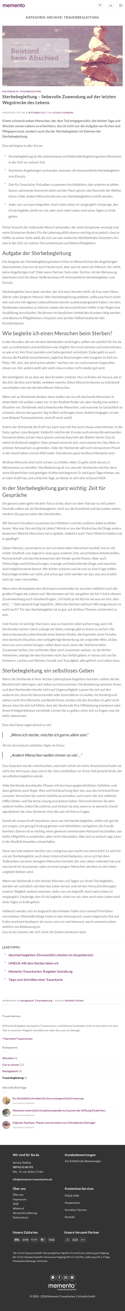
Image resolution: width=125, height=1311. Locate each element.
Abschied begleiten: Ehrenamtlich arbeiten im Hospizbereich (50, 955)
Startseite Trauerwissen (17, 1038)
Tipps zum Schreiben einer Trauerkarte (35, 980)
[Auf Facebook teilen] (59, 1278)
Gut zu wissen (10, 1064)
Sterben (80, 1000)
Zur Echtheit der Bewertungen (83, 1161)
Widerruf (18, 1208)
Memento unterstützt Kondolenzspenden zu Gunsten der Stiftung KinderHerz (59, 1110)
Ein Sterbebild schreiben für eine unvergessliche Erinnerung (48, 1098)
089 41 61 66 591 (23, 1167)
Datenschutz (20, 1217)
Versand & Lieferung (25, 1213)
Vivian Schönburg (63, 112)
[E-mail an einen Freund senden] (66, 1278)
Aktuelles (8, 1058)
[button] (110, 5)
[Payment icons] (75, 1239)
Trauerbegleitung (30, 91)
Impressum (19, 1199)
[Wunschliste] (100, 5)
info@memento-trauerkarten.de (32, 1179)
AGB (15, 1203)
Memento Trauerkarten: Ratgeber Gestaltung (40, 971)
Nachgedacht (10, 91)
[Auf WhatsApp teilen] (53, 1278)
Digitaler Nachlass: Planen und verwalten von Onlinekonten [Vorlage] (54, 1122)
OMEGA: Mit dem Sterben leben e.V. (33, 963)
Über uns (18, 1194)
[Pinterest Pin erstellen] (72, 1278)
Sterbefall (70, 1000)
